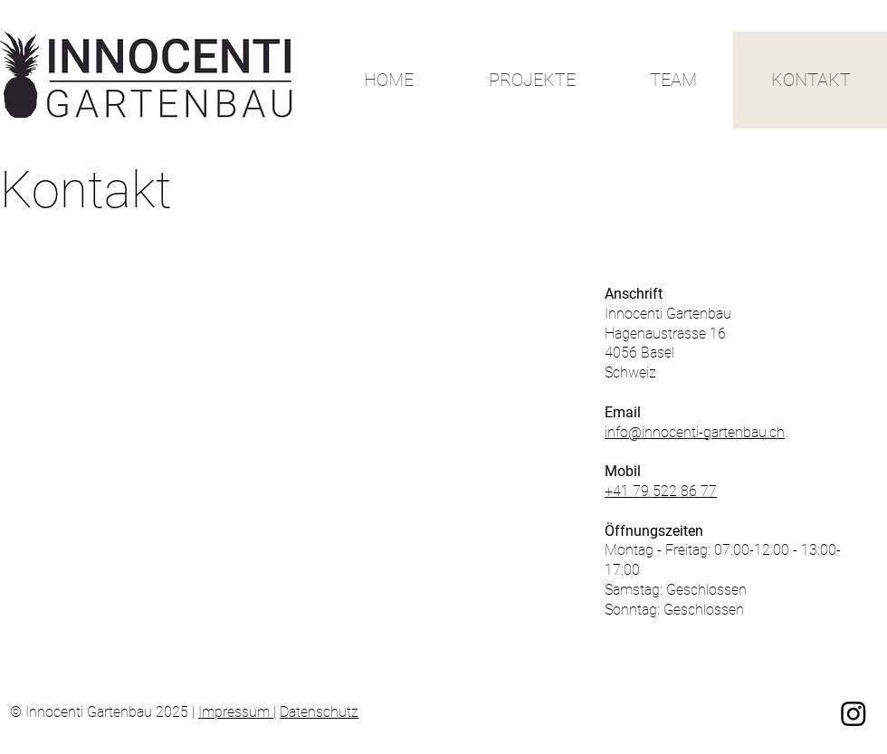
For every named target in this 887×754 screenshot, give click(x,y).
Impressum (235, 712)
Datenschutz (319, 712)
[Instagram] (853, 713)
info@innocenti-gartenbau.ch (695, 432)
